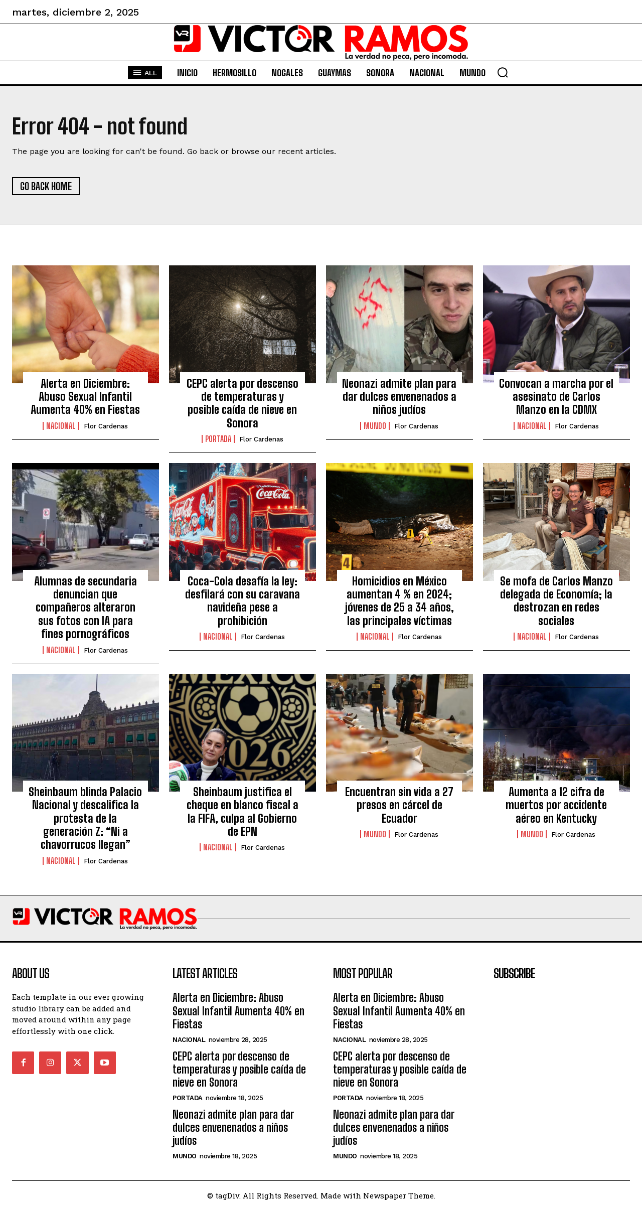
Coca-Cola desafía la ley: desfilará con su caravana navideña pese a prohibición (242, 601)
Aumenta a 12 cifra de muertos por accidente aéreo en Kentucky (556, 805)
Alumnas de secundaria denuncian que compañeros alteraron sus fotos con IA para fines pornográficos (85, 607)
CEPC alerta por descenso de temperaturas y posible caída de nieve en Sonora (242, 403)
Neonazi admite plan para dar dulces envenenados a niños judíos (399, 397)
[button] (503, 72)
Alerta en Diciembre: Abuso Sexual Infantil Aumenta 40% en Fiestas (85, 397)
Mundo (375, 426)
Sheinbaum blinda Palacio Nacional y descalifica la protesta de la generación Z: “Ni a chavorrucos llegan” (85, 818)
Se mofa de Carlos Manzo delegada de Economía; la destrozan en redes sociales (556, 601)
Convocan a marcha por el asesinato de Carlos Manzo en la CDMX (556, 397)
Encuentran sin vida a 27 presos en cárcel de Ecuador (399, 805)
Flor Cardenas (106, 426)
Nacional (61, 426)
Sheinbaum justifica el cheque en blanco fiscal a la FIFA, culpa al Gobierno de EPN (242, 811)
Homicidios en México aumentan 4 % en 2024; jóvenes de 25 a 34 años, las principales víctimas (399, 601)
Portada (218, 439)
